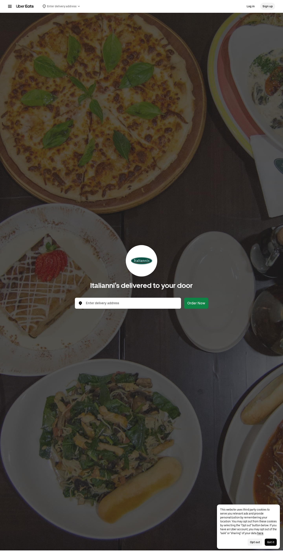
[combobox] (131, 303)
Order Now (196, 303)
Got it (270, 542)
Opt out (255, 542)
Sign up (268, 6)
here (260, 533)
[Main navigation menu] (10, 6)
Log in (251, 6)
